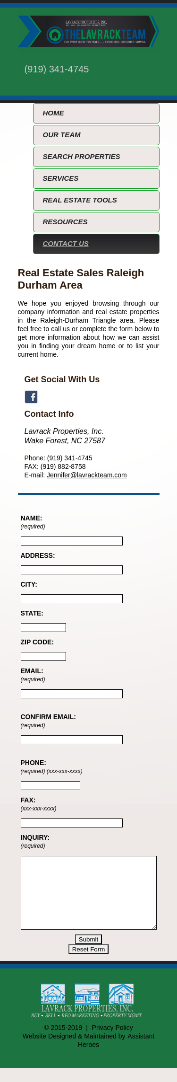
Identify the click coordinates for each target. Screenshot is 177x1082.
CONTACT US (66, 243)
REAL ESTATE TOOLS (80, 200)
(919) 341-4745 (57, 69)
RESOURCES (65, 222)
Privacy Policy (112, 1042)
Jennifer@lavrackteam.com (87, 475)
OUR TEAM (62, 135)
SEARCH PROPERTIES (81, 156)
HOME (53, 113)
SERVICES (61, 178)
